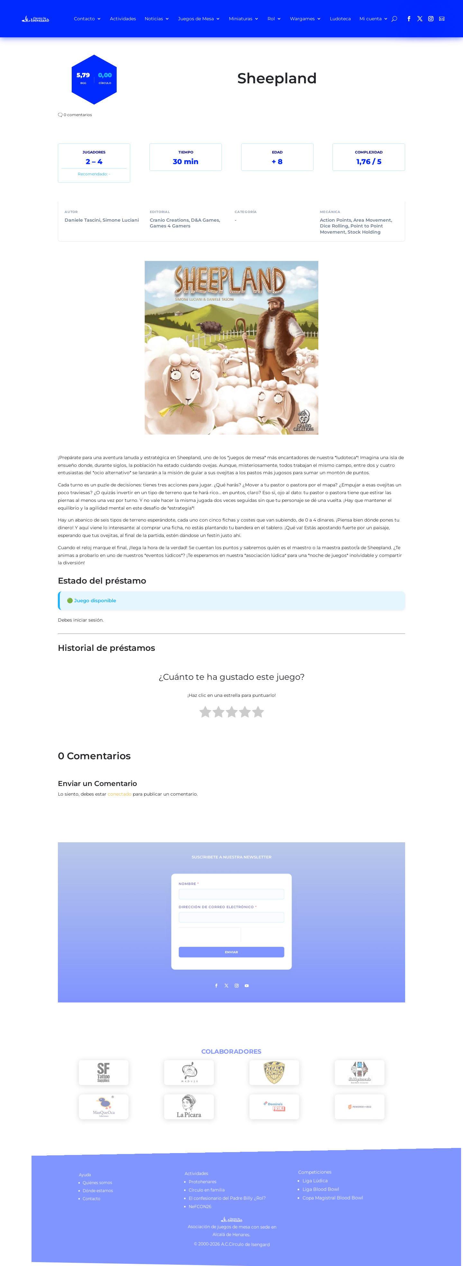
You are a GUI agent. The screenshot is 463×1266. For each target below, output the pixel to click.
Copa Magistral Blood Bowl (319, 1197)
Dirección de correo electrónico (221, 911)
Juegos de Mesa (196, 19)
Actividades (123, 19)
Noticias (154, 19)
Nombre (201, 895)
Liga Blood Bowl (308, 1188)
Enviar (231, 943)
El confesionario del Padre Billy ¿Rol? (228, 1198)
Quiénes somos (134, 1185)
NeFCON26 (207, 1207)
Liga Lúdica (302, 1178)
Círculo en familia (212, 1190)
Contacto (84, 19)
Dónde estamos (135, 1192)
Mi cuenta (370, 19)
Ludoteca (340, 19)
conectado (120, 794)
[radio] (205, 713)
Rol (271, 19)
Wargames (302, 19)
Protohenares (209, 1182)
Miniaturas (240, 19)
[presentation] (216, 931)
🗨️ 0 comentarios (75, 114)
